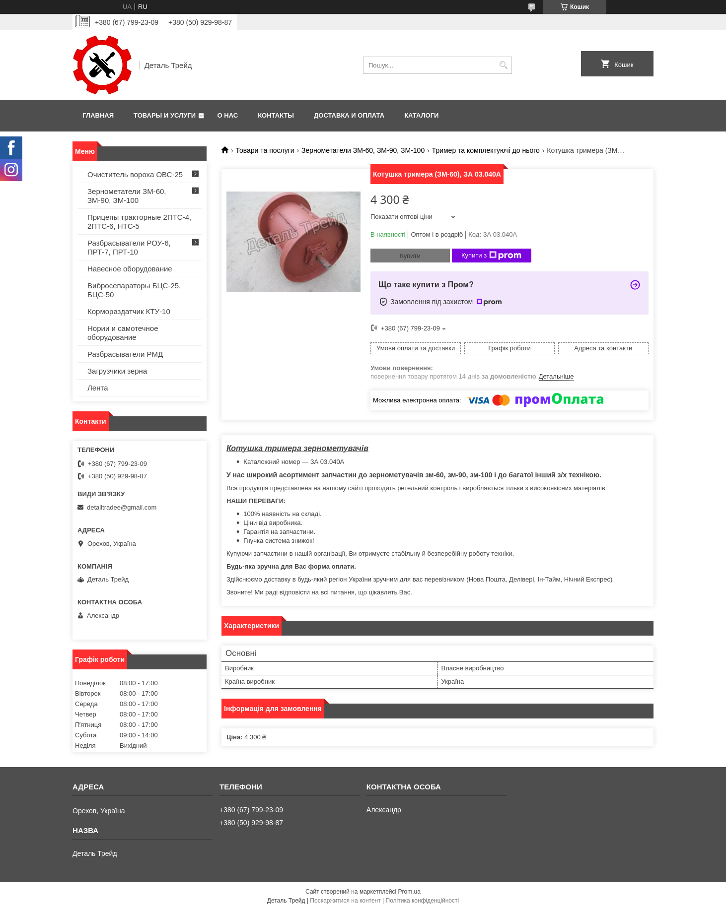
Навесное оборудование (129, 268)
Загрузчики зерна (117, 371)
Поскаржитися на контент (345, 900)
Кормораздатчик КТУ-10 (128, 311)
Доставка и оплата (349, 115)
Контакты (276, 115)
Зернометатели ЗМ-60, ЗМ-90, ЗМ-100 (363, 150)
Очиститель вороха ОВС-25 (135, 174)
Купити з (491, 255)
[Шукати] (503, 65)
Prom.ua (409, 891)
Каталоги (421, 115)
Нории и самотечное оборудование (122, 332)
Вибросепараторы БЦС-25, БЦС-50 (134, 290)
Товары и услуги (165, 115)
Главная (98, 115)
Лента (97, 388)
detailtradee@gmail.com (121, 507)
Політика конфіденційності (422, 900)
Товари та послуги (264, 150)
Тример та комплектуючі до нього (486, 150)
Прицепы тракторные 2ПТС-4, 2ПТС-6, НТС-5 (139, 221)
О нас (228, 115)
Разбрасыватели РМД (125, 354)
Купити (410, 256)
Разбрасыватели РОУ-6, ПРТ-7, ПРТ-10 (129, 247)
